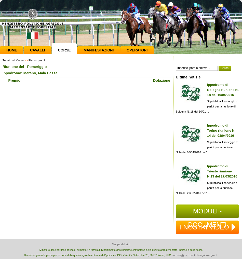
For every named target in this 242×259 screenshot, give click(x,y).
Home (11, 50)
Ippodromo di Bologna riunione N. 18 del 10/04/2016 (223, 90)
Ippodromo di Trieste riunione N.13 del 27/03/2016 (222, 171)
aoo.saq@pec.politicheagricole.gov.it (194, 255)
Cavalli (37, 50)
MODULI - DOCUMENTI (207, 213)
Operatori (137, 50)
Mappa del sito (121, 244)
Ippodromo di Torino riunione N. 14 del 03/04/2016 (221, 131)
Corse (64, 50)
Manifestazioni (99, 50)
